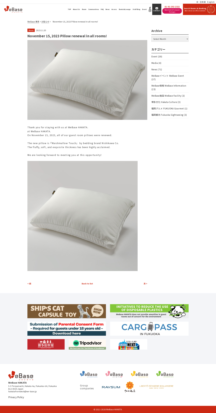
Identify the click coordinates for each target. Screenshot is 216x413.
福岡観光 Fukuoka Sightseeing (167, 114)
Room (84, 9)
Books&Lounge (125, 9)
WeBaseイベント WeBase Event (167, 75)
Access (114, 9)
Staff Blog (136, 9)
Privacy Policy (16, 397)
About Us (76, 9)
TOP (69, 9)
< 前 (29, 283)
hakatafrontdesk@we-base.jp (22, 391)
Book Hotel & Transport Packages (172, 11)
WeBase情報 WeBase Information (168, 85)
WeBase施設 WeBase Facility (166, 95)
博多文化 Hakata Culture (164, 102)
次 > (145, 283)
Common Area (93, 9)
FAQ (102, 9)
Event (144, 9)
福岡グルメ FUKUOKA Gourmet (167, 108)
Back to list (87, 283)
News (108, 9)
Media (154, 63)
